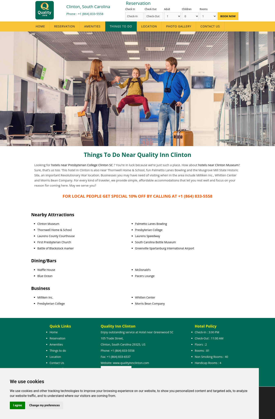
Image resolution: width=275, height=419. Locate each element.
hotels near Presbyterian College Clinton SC (82, 165)
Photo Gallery (178, 26)
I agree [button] (17, 405)
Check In (130, 9)
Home (40, 26)
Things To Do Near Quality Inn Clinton (137, 155)
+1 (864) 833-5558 (90, 14)
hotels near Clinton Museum (218, 165)
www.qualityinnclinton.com (131, 363)
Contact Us (210, 26)
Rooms (204, 9)
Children (187, 9)
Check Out (151, 9)
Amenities (92, 26)
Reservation (64, 26)
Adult (167, 9)
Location (149, 26)
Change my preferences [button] (44, 405)
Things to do (121, 26)
